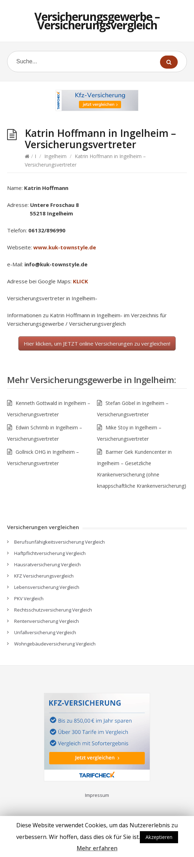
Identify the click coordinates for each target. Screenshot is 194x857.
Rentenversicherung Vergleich (46, 621)
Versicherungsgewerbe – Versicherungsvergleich (97, 21)
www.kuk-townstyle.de (64, 247)
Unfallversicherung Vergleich (45, 632)
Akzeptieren (159, 837)
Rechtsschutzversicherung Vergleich (53, 610)
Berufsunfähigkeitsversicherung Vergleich (59, 542)
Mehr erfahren (97, 848)
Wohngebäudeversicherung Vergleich (55, 644)
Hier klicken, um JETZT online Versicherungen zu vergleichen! (97, 343)
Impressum (97, 795)
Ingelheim (55, 156)
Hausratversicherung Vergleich (47, 564)
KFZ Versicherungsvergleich (44, 576)
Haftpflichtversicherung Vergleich (50, 553)
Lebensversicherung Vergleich (46, 587)
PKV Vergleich (29, 598)
